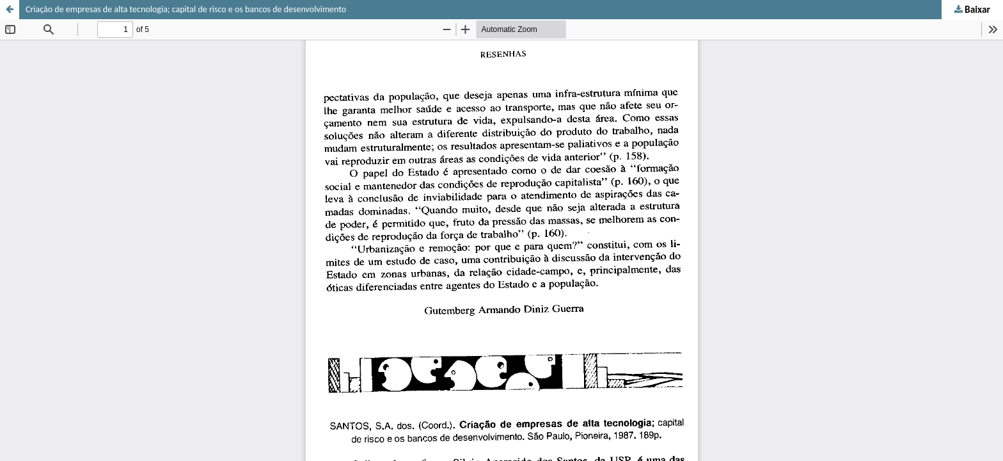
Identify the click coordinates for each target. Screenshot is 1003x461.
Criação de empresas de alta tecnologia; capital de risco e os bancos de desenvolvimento (186, 9)
